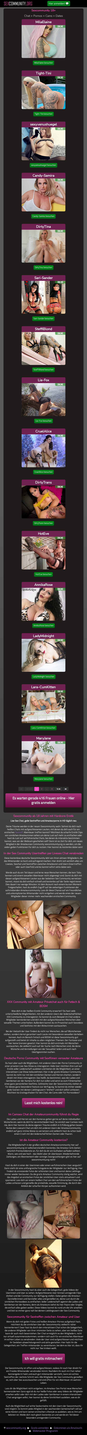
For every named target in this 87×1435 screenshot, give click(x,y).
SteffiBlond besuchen (43, 369)
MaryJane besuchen (43, 779)
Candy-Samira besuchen (43, 216)
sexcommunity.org (16, 1428)
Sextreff (19, 832)
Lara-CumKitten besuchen (43, 727)
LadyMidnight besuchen (43, 676)
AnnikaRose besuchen (43, 625)
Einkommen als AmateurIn (68, 1428)
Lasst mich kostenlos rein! (43, 1102)
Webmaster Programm (45, 1431)
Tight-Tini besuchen (43, 114)
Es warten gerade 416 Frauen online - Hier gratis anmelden (43, 800)
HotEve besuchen (43, 574)
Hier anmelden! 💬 (59, 3)
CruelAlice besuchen (43, 472)
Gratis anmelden (40, 1428)
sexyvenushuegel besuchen (43, 165)
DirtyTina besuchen (43, 267)
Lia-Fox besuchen (43, 421)
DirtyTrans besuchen (43, 523)
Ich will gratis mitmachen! (43, 1358)
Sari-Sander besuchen (43, 318)
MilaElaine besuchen (43, 62)
